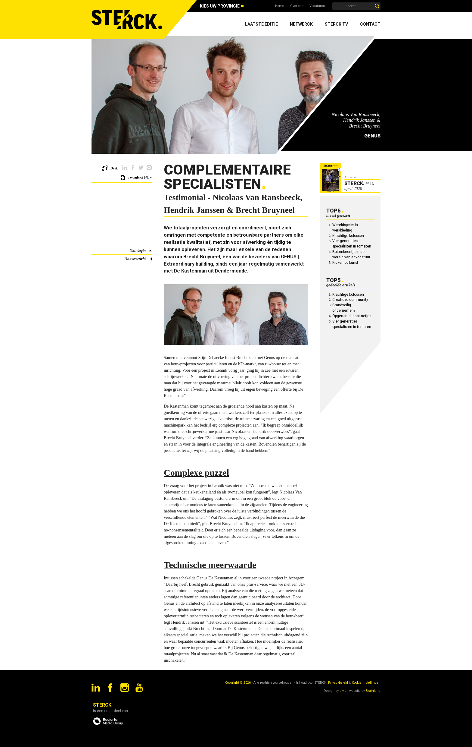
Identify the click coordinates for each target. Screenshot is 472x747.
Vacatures (317, 6)
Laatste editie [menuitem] (261, 24)
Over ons (296, 6)
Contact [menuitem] (370, 24)
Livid (343, 691)
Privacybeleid (338, 683)
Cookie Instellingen (366, 683)
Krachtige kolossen (348, 236)
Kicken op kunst (345, 262)
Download (135, 178)
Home (279, 6)
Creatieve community (350, 300)
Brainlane (373, 691)
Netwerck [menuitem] (301, 24)
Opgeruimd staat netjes (351, 316)
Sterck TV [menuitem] (336, 24)
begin (142, 250)
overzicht (139, 259)
